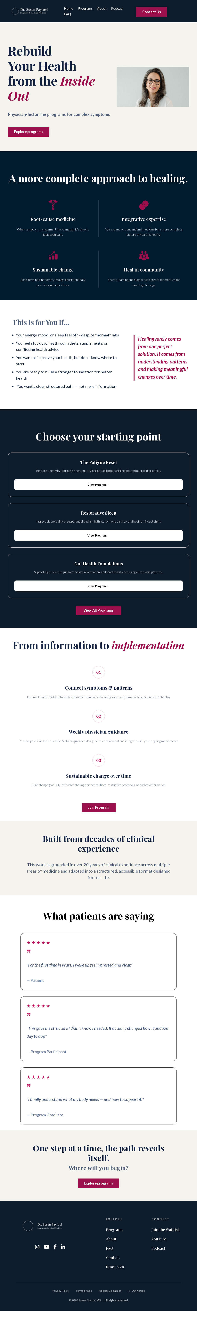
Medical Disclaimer (110, 1302)
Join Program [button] (98, 813)
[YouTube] (47, 1256)
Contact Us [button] (151, 12)
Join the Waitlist (166, 1239)
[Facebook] (55, 1256)
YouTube (159, 1248)
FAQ (67, 14)
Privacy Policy (60, 1302)
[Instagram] (37, 1256)
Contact (113, 1268)
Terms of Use (84, 1302)
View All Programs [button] (99, 613)
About (101, 8)
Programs (85, 8)
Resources (115, 1278)
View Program (98, 485)
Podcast (117, 8)
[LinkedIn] (63, 1256)
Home (68, 8)
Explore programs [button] (28, 132)
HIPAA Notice (136, 1302)
